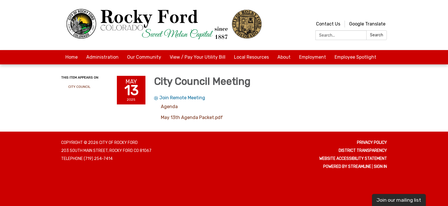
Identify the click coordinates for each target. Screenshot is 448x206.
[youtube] (372, 11)
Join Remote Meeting (179, 97)
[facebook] (383, 11)
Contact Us (328, 24)
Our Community (144, 57)
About (284, 57)
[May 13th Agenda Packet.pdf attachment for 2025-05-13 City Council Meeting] (192, 117)
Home (71, 57)
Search (376, 35)
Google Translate (367, 24)
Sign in (380, 166)
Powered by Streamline (347, 166)
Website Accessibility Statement (353, 158)
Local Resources (251, 57)
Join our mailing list (399, 200)
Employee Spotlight (355, 57)
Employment (312, 57)
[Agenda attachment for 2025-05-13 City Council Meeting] (169, 106)
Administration (102, 57)
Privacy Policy (372, 142)
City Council (79, 87)
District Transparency (363, 150)
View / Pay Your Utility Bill (197, 57)
